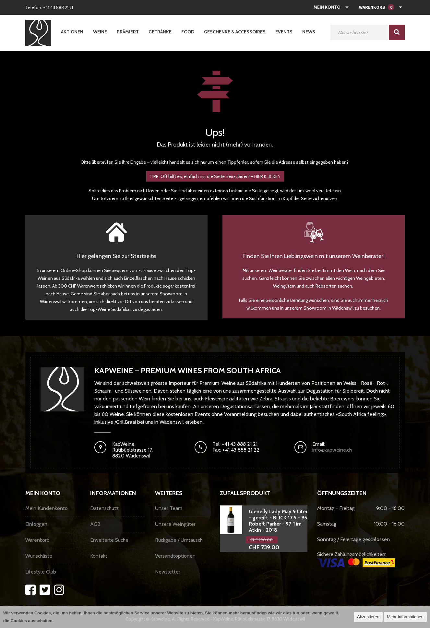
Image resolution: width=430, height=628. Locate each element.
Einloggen (36, 524)
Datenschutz (104, 508)
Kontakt (98, 556)
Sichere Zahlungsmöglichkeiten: (356, 559)
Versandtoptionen (175, 556)
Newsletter (167, 572)
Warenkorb (37, 540)
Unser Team (168, 508)
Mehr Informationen (405, 616)
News (308, 32)
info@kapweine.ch (332, 450)
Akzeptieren (368, 616)
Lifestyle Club (40, 572)
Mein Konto (327, 7)
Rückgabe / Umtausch (179, 540)
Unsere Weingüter (175, 524)
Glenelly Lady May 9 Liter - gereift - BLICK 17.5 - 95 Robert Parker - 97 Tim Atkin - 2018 (278, 520)
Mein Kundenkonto (46, 508)
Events (284, 32)
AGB (95, 524)
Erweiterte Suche (109, 540)
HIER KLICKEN (267, 176)
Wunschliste (38, 556)
